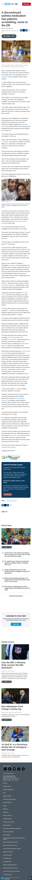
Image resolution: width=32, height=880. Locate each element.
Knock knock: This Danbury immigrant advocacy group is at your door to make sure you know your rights (17, 554)
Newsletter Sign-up (7, 818)
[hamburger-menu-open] (2, 4)
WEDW (11, 777)
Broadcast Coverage (8, 851)
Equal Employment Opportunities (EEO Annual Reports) (14, 838)
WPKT (13, 778)
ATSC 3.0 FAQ (14, 780)
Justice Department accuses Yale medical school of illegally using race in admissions (17, 571)
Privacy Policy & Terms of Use (10, 845)
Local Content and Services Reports (11, 871)
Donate (27, 4)
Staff (4, 792)
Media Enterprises (7, 802)
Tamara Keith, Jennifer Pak (7, 712)
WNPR (9, 778)
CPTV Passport (6, 835)
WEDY (15, 777)
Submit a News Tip (7, 815)
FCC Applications (7, 858)
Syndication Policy (7, 861)
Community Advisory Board (9, 799)
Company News (6, 786)
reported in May (14, 265)
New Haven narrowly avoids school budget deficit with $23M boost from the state (17, 588)
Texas (18, 435)
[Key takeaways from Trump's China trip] (15, 696)
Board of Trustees (7, 796)
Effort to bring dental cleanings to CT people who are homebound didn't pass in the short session (17, 579)
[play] (2, 878)
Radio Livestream (7, 825)
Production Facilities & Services (10, 868)
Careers (5, 805)
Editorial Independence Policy (10, 864)
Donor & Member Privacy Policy (10, 842)
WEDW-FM (5, 778)
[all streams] (30, 878)
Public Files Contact (7, 780)
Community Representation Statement (12, 828)
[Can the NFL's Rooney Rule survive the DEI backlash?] (15, 652)
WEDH (4, 777)
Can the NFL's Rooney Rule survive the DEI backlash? (13, 665)
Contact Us (5, 809)
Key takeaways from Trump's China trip (12, 707)
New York (13, 435)
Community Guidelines (8, 831)
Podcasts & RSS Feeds (8, 822)
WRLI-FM (17, 778)
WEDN (8, 777)
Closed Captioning (7, 855)
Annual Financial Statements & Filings (12, 848)
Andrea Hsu (4, 671)
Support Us (5, 812)
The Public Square (7, 874)
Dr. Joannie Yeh (6, 141)
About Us (5, 783)
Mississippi (26, 435)
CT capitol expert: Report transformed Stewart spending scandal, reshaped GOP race (16, 563)
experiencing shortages (8, 447)
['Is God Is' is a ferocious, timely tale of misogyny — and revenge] (15, 734)
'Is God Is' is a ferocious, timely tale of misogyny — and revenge (15, 747)
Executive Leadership (8, 789)
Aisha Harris (4, 753)
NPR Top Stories (11, 500)
